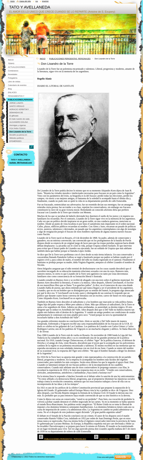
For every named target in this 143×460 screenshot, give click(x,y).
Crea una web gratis (105, 457)
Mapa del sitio (25, 1)
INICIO (42, 59)
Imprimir (45, 1)
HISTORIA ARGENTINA (110, 439)
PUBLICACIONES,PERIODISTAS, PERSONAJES (70, 59)
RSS (36, 1)
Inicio (12, 1)
